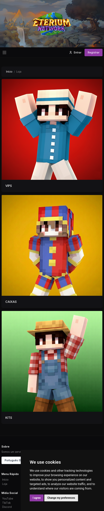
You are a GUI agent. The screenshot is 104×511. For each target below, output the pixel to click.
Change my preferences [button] (61, 497)
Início (9, 71)
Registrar (93, 52)
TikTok (6, 502)
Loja (4, 483)
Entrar (75, 52)
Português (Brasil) (16, 460)
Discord (7, 506)
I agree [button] (37, 497)
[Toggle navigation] (4, 52)
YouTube (7, 498)
